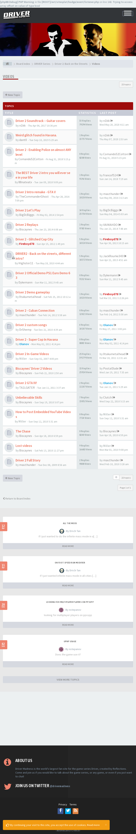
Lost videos (24, 446)
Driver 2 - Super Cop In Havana (37, 339)
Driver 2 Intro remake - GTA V (36, 192)
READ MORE (68, 546)
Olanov (108, 325)
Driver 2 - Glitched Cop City (34, 239)
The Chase (23, 431)
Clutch (107, 397)
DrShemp (25, 329)
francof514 (110, 175)
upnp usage (70, 641)
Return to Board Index (16, 498)
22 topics (126, 84)
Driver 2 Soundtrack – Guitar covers (41, 121)
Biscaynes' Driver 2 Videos (34, 368)
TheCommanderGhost (34, 196)
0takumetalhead (30, 297)
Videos (8, 76)
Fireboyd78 (26, 244)
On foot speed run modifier (70, 562)
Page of (125, 487)
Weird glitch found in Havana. (36, 135)
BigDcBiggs (26, 215)
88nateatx (25, 182)
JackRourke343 (113, 256)
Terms (73, 804)
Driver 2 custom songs (31, 325)
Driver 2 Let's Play (28, 210)
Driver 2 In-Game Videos (32, 354)
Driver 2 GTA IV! (26, 383)
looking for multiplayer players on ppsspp (70, 602)
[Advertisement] (68, 718)
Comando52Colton (30, 159)
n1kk (22, 125)
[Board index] (7, 63)
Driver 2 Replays (27, 225)
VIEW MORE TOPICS (68, 679)
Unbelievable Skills (29, 397)
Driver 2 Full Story (28, 460)
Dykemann (25, 282)
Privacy (63, 804)
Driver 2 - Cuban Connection (35, 310)
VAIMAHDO (110, 225)
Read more (93, 825)
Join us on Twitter (42, 785)
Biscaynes (25, 229)
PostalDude (111, 368)
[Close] (106, 825)
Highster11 (25, 263)
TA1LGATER (27, 387)
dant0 (23, 140)
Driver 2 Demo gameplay (33, 292)
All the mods (70, 523)
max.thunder (111, 194)
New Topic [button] (12, 95)
